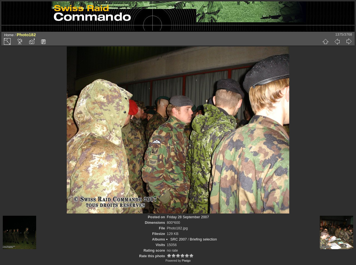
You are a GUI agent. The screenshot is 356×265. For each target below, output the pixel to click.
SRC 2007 (178, 239)
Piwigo (186, 260)
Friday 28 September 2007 (188, 217)
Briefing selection (203, 239)
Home (9, 35)
